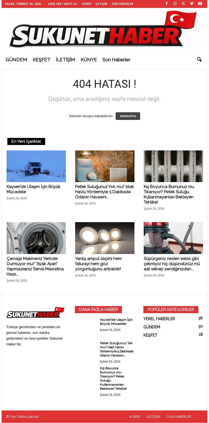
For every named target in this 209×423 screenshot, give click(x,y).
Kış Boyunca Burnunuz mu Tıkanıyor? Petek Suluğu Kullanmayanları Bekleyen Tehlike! (169, 195)
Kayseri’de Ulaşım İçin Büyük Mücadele (116, 322)
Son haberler (116, 59)
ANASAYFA (128, 116)
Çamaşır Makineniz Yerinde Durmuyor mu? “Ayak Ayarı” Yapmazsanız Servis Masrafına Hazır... (35, 266)
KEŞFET (41, 59)
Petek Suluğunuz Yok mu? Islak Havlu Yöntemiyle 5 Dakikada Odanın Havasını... (104, 192)
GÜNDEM (16, 59)
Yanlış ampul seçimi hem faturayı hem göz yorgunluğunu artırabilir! (98, 264)
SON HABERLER (122, 4)
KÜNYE (86, 4)
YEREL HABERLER (159, 319)
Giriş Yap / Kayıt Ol (62, 4)
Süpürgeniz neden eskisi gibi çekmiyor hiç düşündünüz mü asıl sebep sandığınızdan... (172, 264)
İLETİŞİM (101, 4)
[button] (199, 60)
